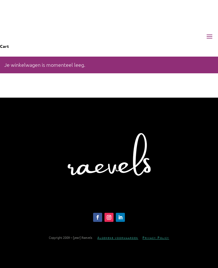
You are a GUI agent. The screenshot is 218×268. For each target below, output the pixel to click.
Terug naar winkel (30, 90)
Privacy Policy (155, 237)
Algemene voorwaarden (117, 237)
